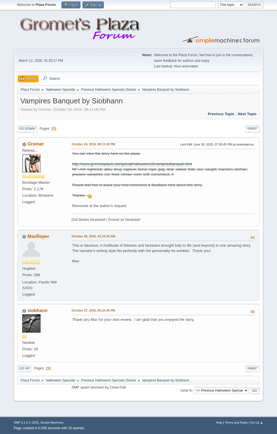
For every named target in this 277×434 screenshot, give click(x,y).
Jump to (186, 390)
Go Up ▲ (257, 422)
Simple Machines (52, 422)
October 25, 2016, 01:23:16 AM (93, 236)
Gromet (36, 144)
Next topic (247, 114)
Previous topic (221, 114)
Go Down (27, 128)
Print (252, 128)
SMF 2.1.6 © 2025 (26, 422)
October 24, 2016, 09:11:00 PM (93, 144)
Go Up (24, 368)
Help (219, 422)
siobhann (38, 310)
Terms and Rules (236, 422)
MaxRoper (38, 236)
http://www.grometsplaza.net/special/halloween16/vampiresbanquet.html (132, 164)
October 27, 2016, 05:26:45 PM (93, 310)
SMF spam (81, 387)
